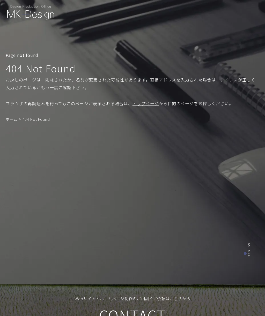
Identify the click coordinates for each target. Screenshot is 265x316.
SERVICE (143, 13)
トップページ (145, 103)
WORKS (163, 13)
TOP (107, 13)
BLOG (197, 13)
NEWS (180, 13)
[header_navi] (246, 12)
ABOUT (123, 13)
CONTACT (216, 13)
